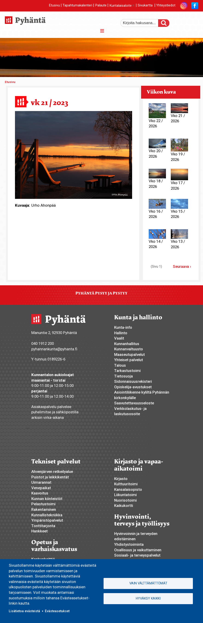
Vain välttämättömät (148, 583)
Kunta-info (123, 327)
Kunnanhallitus (126, 343)
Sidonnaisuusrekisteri (133, 381)
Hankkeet (39, 531)
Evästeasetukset (57, 611)
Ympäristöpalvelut (47, 520)
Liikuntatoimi (125, 494)
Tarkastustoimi (127, 370)
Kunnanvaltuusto (128, 349)
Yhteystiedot (165, 5)
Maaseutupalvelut (129, 354)
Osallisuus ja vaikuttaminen (137, 550)
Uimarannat (41, 482)
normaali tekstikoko (186, 21)
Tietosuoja (123, 376)
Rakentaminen (43, 509)
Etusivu (54, 5)
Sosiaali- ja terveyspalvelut (137, 555)
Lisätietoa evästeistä (24, 611)
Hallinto (120, 333)
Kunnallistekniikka (46, 515)
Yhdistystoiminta (129, 544)
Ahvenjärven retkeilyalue (52, 471)
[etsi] (142, 23)
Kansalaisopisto (128, 489)
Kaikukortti (123, 505)
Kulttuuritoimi (126, 484)
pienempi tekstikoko (194, 21)
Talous (120, 365)
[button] (73, 154)
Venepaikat (41, 488)
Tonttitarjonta (43, 525)
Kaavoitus (39, 493)
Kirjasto (121, 478)
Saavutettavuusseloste (134, 403)
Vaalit (119, 338)
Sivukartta (145, 5)
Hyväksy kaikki (148, 598)
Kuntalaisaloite (122, 5)
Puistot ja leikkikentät (50, 477)
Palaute (101, 5)
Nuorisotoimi (125, 500)
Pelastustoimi (43, 504)
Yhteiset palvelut (128, 359)
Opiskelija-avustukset (133, 387)
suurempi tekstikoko (178, 21)
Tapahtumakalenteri (77, 5)
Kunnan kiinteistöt (46, 498)
